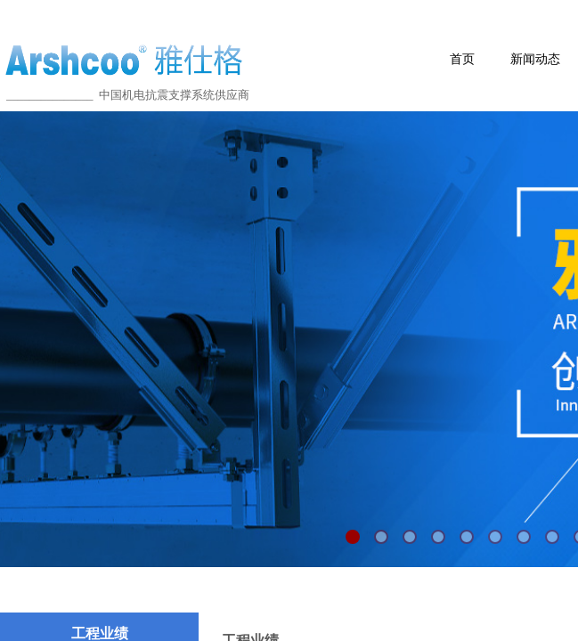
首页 (462, 59)
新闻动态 (535, 59)
